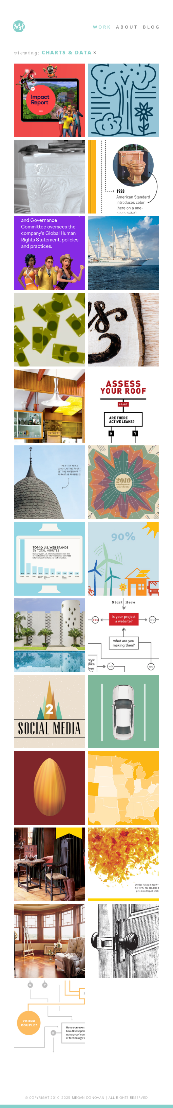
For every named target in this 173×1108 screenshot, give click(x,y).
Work (102, 27)
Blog (151, 27)
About (127, 27)
